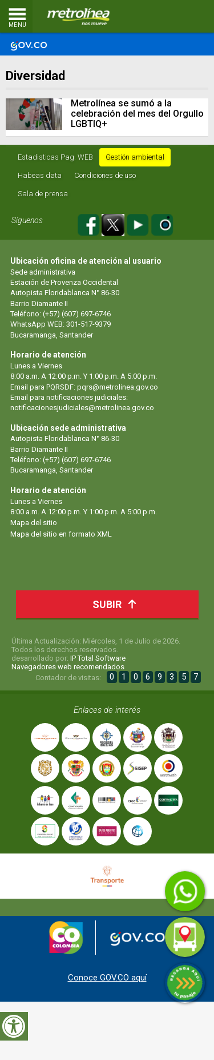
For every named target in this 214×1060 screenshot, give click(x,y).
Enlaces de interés (107, 710)
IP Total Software (98, 658)
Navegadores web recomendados (67, 666)
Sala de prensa (43, 193)
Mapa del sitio (33, 522)
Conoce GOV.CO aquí (107, 977)
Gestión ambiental (135, 157)
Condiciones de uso (105, 175)
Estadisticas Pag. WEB (55, 157)
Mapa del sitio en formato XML (61, 534)
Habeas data (40, 175)
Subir (117, 603)
